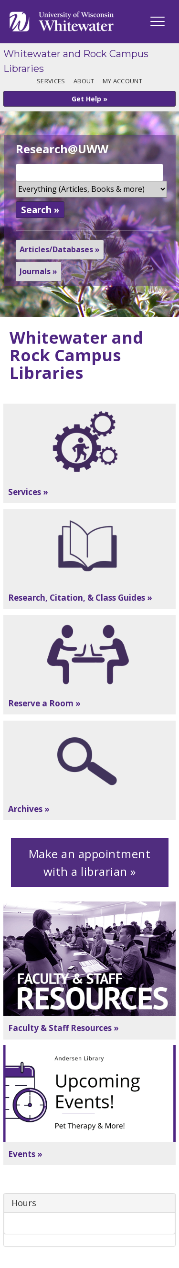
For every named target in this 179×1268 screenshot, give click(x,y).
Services (51, 81)
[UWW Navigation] (157, 21)
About (84, 81)
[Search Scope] (91, 189)
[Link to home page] (62, 22)
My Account (122, 81)
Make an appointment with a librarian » (90, 863)
